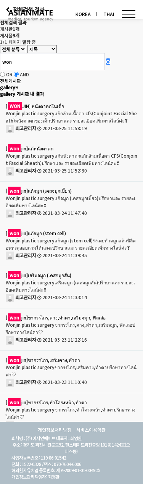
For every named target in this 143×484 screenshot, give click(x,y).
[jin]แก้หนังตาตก (29, 148)
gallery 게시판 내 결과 (22, 93)
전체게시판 (10, 80)
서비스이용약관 (91, 430)
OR (9, 74)
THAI (108, 14)
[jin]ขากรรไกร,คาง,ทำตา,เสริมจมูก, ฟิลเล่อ (56, 317)
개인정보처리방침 (54, 430)
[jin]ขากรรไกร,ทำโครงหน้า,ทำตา (46, 402)
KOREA (83, 14)
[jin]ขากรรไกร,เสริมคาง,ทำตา (43, 360)
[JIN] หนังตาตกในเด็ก (35, 106)
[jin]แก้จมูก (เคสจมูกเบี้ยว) (39, 190)
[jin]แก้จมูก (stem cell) (36, 233)
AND (24, 74)
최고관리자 (21, 128)
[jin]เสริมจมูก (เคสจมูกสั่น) (38, 275)
